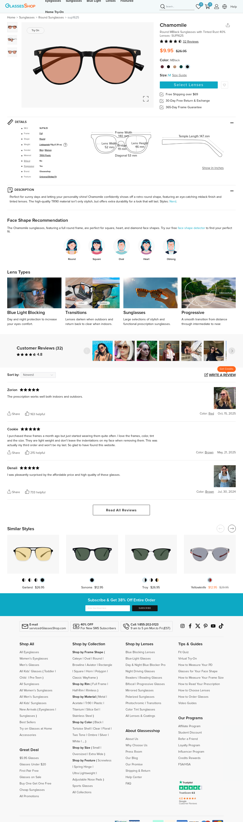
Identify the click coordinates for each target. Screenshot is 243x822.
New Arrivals (28, 709)
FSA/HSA (184, 764)
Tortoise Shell (81, 728)
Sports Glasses (82, 786)
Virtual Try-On (187, 658)
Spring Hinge (83, 766)
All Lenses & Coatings (140, 715)
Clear (96, 728)
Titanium (78, 709)
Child (23, 677)
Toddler (49, 671)
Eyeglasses (46, 709)
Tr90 (88, 703)
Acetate (77, 703)
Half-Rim (78, 690)
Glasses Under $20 (33, 764)
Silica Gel (92, 709)
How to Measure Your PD (195, 665)
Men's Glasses (29, 665)
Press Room (134, 751)
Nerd (172, 201)
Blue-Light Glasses (138, 658)
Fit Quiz (183, 652)
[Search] (176, 7)
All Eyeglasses (29, 652)
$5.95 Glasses (29, 758)
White (76, 741)
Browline (78, 665)
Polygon (100, 671)
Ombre (92, 735)
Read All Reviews (121, 510)
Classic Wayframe (84, 677)
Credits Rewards (189, 758)
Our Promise (134, 764)
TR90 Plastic (45, 156)
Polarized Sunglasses (140, 696)
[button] (232, 351)
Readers (131, 677)
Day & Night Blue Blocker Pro (146, 665)
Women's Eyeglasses (34, 658)
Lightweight (45, 145)
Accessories (28, 735)
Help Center (134, 777)
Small (96, 747)
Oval (87, 658)
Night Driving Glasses (140, 671)
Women (48, 150)
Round (42, 139)
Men (41, 150)
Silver (103, 735)
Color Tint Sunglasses (140, 709)
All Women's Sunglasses (36, 690)
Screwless (105, 760)
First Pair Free (29, 770)
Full (41, 134)
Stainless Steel (82, 715)
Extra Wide (96, 754)
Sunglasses (27, 715)
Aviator (91, 665)
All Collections (82, 792)
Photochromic (135, 703)
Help (233, 6)
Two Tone (78, 735)
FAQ (128, 783)
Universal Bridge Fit (48, 177)
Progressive (29, 166)
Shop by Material (84, 696)
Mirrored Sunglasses (140, 690)
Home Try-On (54, 12)
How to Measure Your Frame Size (201, 677)
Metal (101, 696)
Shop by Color (82, 722)
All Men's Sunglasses (34, 696)
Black (98, 722)
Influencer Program (191, 751)
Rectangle (105, 665)
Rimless (91, 690)
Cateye (77, 658)
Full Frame (99, 684)
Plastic (98, 703)
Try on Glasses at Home (36, 728)
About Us (132, 739)
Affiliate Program (189, 726)
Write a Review (222, 375)
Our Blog (132, 758)
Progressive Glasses (151, 684)
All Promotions (29, 796)
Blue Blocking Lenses (140, 652)
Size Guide (179, 75)
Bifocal (27, 161)
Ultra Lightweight (83, 773)
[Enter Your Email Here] (107, 608)
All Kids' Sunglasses (33, 703)
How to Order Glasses (193, 696)
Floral (106, 728)
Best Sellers (28, 722)
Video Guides (187, 703)
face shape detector (191, 228)
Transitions (154, 703)
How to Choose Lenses (194, 690)
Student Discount (190, 732)
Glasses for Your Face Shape (198, 671)
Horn (89, 671)
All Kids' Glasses (31, 671)
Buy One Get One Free (35, 783)
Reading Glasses (150, 677)
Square (79, 671)
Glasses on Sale (30, 777)
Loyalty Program (189, 745)
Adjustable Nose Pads (87, 779)
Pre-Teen (36, 677)
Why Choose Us (137, 745)
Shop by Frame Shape (87, 652)
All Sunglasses (29, 684)
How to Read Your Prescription (199, 684)
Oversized (79, 754)
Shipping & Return (138, 770)
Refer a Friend (188, 739)
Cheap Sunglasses (32, 789)
